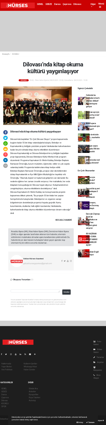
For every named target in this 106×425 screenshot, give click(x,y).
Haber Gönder (29, 369)
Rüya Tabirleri (34, 397)
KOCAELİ (15, 54)
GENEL (40, 4)
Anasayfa (6, 54)
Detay (79, 422)
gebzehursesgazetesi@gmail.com (37, 263)
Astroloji (32, 400)
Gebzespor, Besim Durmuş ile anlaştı (92, 205)
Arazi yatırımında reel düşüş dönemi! (93, 160)
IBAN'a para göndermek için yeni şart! (93, 126)
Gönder (66, 292)
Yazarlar (98, 357)
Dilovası (77, 4)
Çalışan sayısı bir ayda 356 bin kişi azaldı (93, 149)
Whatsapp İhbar (30, 367)
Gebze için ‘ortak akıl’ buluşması (90, 180)
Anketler (32, 391)
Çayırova (67, 4)
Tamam (90, 422)
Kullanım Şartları (30, 364)
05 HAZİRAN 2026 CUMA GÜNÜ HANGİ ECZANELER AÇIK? (91, 239)
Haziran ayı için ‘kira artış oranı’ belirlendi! (93, 115)
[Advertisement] (53, 31)
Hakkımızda (6, 364)
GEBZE (48, 4)
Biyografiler (33, 394)
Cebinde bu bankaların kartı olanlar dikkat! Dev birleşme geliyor (93, 101)
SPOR (3, 406)
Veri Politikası (6, 369)
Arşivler (98, 362)
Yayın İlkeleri (6, 367)
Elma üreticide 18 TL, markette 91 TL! (93, 137)
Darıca (57, 4)
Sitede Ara (33, 388)
